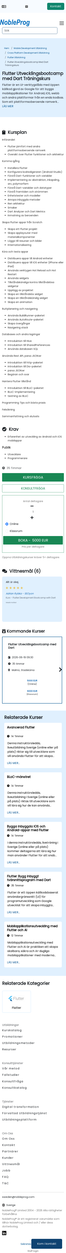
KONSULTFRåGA (33, 488)
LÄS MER (7, 106)
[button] (59, 669)
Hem (6, 48)
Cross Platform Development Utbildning (28, 52)
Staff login (33, 1250)
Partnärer (10, 1151)
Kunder (8, 1158)
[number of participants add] (33, 517)
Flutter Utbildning (16, 57)
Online (14, 524)
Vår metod (11, 1068)
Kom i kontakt (46, 1244)
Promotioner (12, 1037)
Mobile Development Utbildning (30, 48)
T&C (5, 1183)
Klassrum (16, 531)
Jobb (6, 1170)
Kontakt (55, 6)
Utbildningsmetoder (18, 1043)
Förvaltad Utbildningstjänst (24, 1113)
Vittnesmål (11, 1164)
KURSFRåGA (33, 477)
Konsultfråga (12, 1081)
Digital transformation (20, 1107)
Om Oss (8, 1139)
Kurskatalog (12, 1030)
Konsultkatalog (14, 1088)
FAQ (5, 1177)
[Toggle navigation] (61, 23)
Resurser (9, 1049)
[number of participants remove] (33, 506)
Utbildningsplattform (19, 1120)
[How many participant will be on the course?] (33, 512)
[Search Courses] (29, 30)
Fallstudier (11, 1075)
